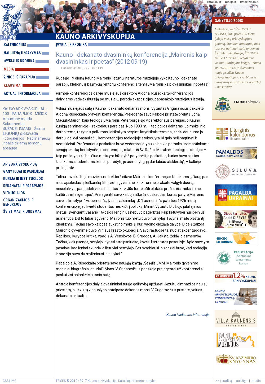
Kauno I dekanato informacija (188, 315)
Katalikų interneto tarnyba (137, 381)
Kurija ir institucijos (23, 178)
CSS (5, 381)
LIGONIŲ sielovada (20, 133)
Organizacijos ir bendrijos (18, 202)
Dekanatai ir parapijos (23, 186)
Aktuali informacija (22, 93)
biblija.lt (230, 1)
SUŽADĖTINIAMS (17, 128)
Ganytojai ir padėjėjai (23, 171)
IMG (13, 381)
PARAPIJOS (22, 114)
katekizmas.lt (249, 1)
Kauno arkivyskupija (102, 381)
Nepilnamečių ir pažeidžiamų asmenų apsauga (26, 143)
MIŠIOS (41, 114)
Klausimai (12, 85)
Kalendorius (15, 45)
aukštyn (242, 381)
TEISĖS (61, 381)
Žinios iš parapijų (19, 77)
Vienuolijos (14, 193)
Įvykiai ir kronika (19, 61)
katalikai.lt (214, 1)
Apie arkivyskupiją (20, 164)
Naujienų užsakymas (22, 53)
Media (9, 69)
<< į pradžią (223, 381)
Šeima (39, 128)
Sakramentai (13, 124)
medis (256, 381)
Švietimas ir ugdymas (22, 211)
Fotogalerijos (13, 138)
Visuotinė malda (17, 118)
